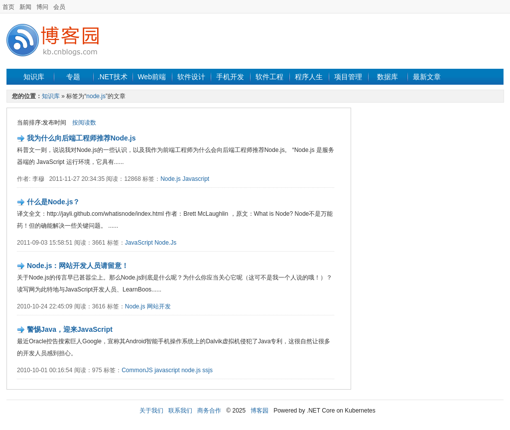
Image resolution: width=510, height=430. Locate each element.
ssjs (207, 370)
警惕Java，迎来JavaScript (70, 329)
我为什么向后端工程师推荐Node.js (81, 138)
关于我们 (151, 410)
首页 (8, 6)
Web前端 (151, 77)
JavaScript (139, 242)
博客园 (259, 410)
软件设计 (191, 77)
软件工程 (269, 77)
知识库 (33, 77)
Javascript (195, 178)
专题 (73, 77)
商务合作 (209, 410)
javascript (167, 370)
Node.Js (165, 242)
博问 (42, 6)
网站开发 (159, 306)
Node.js (170, 178)
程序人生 (309, 77)
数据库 (387, 77)
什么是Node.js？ (53, 202)
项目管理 (348, 77)
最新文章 (427, 77)
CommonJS (137, 370)
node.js (96, 96)
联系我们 (180, 410)
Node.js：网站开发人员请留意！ (78, 266)
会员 (59, 6)
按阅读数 (84, 122)
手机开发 (230, 77)
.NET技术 (113, 77)
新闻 (25, 6)
